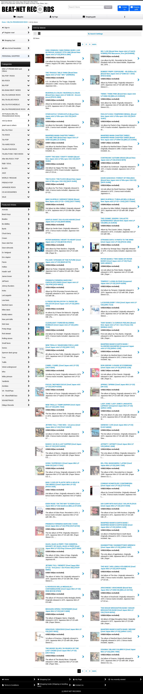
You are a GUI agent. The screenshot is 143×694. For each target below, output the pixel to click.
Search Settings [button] (95, 34)
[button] (124, 16)
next (94, 44)
